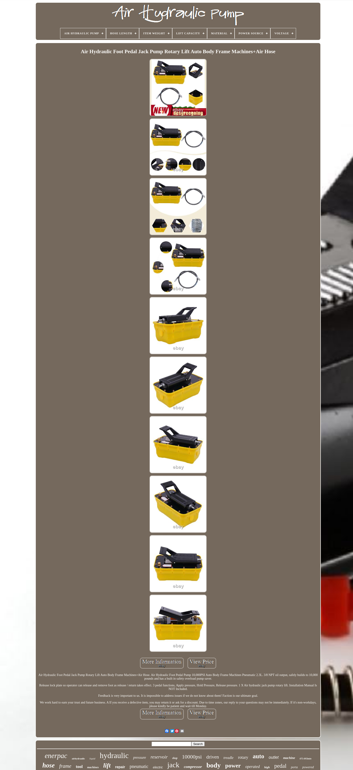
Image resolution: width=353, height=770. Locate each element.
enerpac (56, 756)
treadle (228, 758)
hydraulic (114, 755)
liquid (92, 758)
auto (258, 756)
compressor (193, 767)
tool (79, 766)
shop (174, 758)
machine (289, 758)
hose (48, 765)
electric (158, 767)
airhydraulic (78, 758)
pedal (280, 766)
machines (93, 767)
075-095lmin (305, 758)
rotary (243, 757)
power (233, 765)
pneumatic (139, 766)
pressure (139, 757)
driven (212, 757)
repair (120, 767)
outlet (274, 757)
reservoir (159, 757)
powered (308, 767)
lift (107, 765)
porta (294, 767)
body (213, 765)
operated (252, 766)
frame (65, 766)
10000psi (192, 757)
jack (173, 765)
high (267, 767)
